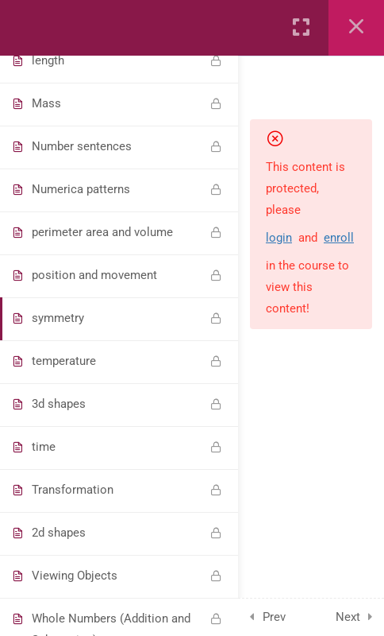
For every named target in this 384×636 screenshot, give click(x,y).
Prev (274, 617)
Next (348, 617)
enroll (339, 238)
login (279, 238)
